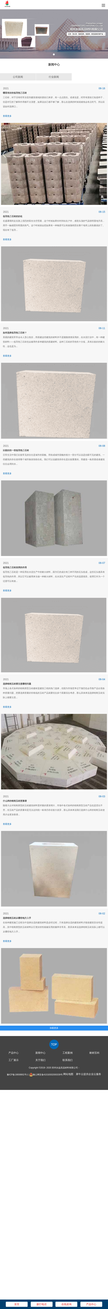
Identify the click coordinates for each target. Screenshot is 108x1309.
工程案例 (67, 1052)
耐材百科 (94, 1052)
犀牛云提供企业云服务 (88, 1074)
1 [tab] (54, 54)
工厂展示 (13, 1060)
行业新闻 (54, 76)
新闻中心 (40, 1052)
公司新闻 (18, 76)
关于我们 (40, 1060)
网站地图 (68, 1074)
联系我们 (67, 1060)
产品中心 (13, 1052)
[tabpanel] (54, 34)
